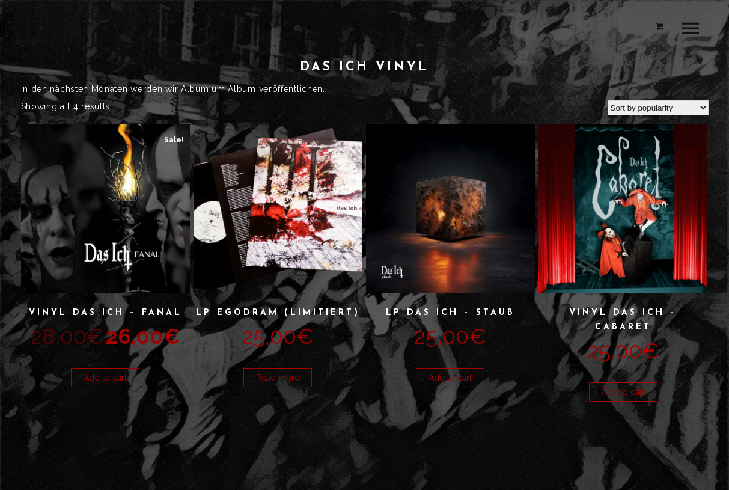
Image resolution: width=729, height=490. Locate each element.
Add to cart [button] (105, 377)
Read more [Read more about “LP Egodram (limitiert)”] (277, 377)
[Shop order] (658, 107)
